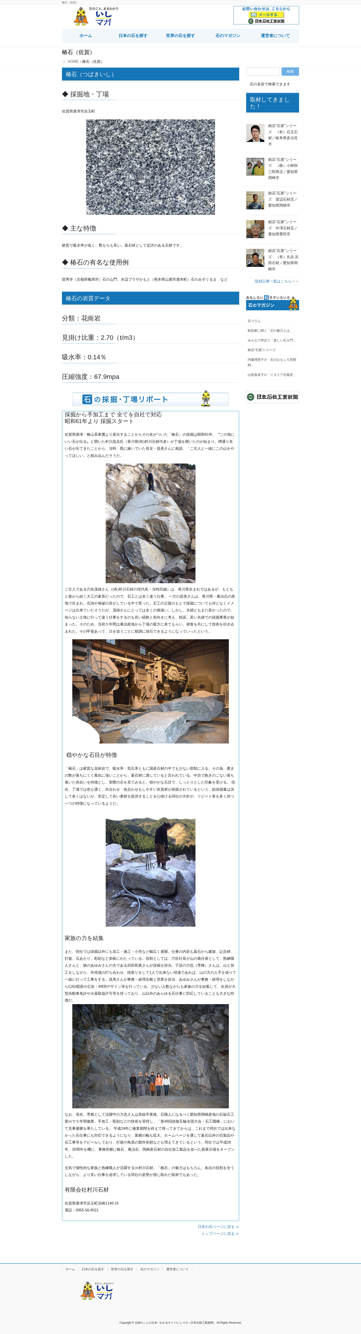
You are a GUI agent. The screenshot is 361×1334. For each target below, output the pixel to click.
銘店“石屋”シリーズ (262, 350)
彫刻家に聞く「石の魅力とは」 (270, 330)
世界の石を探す (122, 1269)
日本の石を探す (93, 1269)
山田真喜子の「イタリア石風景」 (272, 375)
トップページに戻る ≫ (220, 1234)
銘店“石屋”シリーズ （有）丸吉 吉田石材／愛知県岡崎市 (283, 260)
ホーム (70, 1269)
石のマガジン (150, 1269)
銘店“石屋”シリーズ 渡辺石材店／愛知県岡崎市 (283, 199)
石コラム (254, 321)
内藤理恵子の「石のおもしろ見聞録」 (272, 362)
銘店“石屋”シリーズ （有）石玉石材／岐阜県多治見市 (283, 135)
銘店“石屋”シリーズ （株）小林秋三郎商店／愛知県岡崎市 (283, 169)
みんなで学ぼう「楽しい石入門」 (272, 340)
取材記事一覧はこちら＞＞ (277, 281)
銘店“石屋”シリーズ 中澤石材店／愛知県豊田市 (283, 228)
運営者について (177, 1269)
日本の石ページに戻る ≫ (218, 1227)
